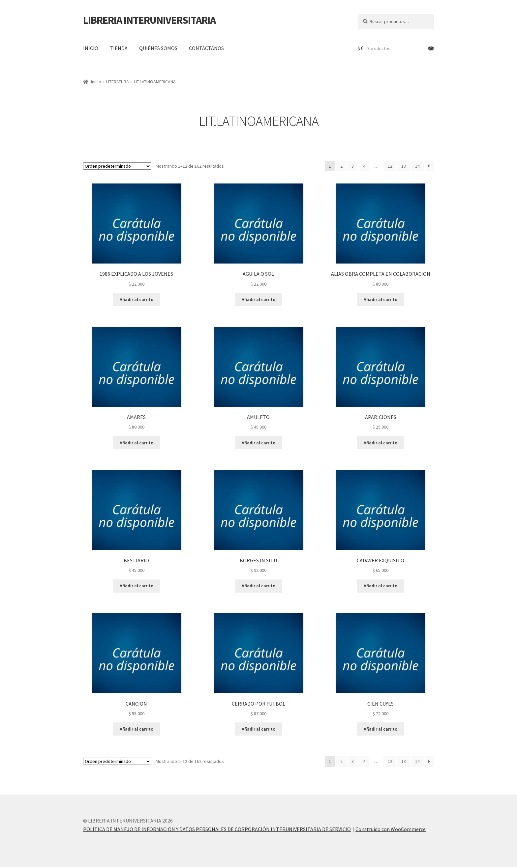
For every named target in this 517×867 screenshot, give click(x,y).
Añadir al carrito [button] (136, 299)
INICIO (90, 48)
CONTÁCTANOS (206, 48)
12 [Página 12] (390, 166)
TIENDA (119, 48)
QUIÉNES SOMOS (158, 48)
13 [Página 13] (403, 166)
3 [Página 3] (352, 166)
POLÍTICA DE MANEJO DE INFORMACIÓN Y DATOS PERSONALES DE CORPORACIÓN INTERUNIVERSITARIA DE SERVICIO (217, 829)
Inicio (96, 82)
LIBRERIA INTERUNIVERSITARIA (149, 20)
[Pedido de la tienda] (117, 166)
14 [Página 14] (417, 166)
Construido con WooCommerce (390, 829)
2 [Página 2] (341, 166)
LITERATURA (117, 82)
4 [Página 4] (364, 166)
